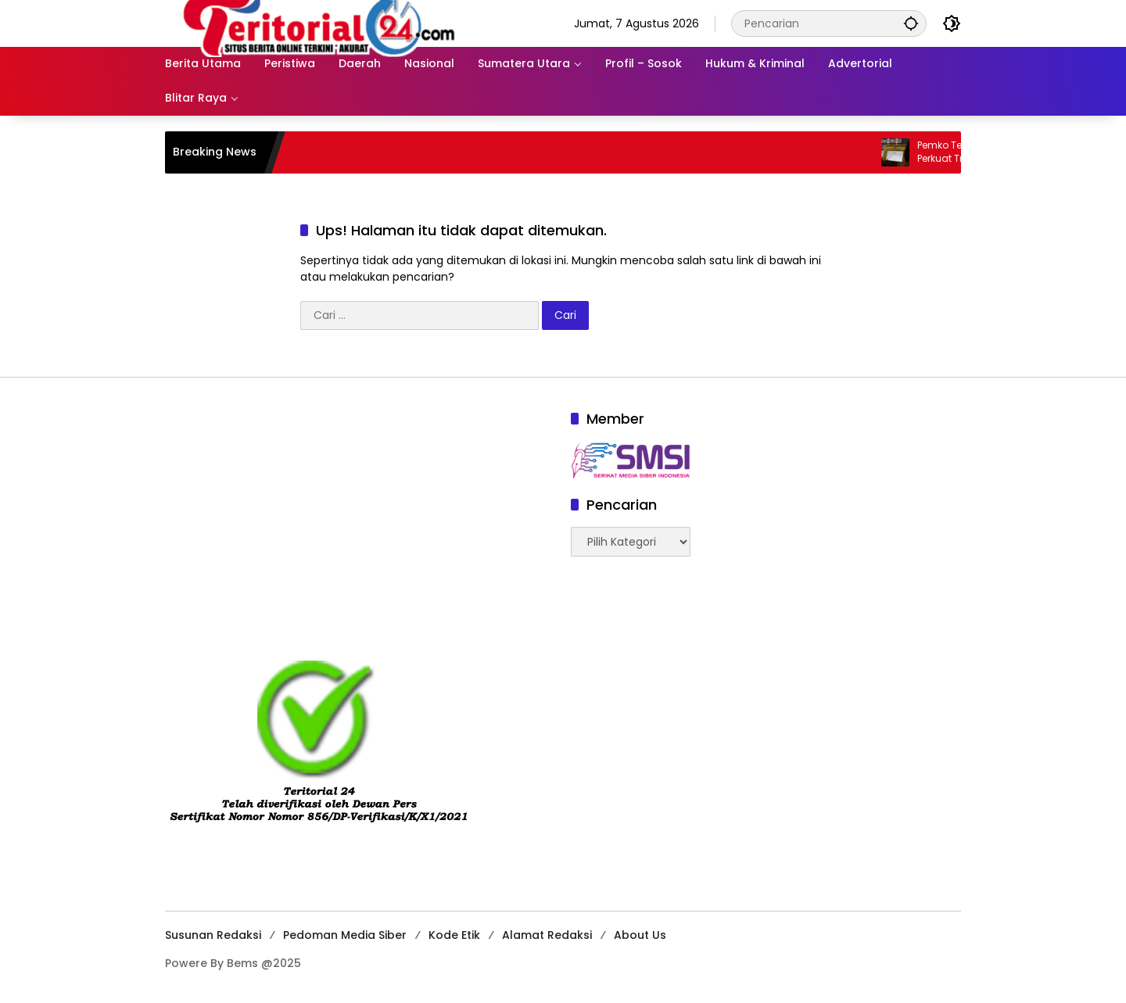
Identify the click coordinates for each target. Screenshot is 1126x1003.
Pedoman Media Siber (345, 935)
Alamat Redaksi (547, 935)
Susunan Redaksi (213, 935)
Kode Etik (454, 935)
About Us (640, 935)
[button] (911, 23)
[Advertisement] (360, 518)
